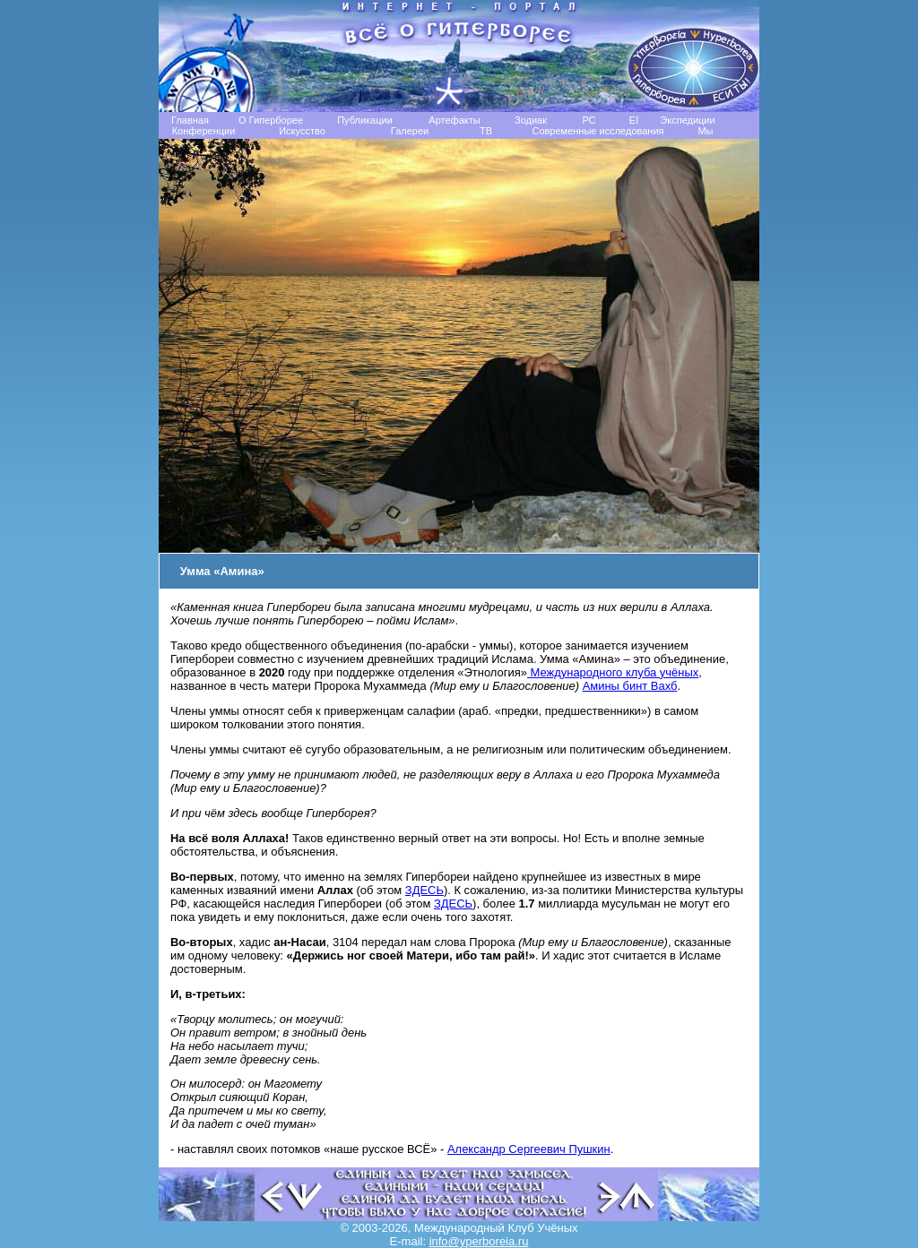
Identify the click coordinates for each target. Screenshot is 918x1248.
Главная (190, 120)
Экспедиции (687, 120)
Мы (705, 130)
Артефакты (454, 120)
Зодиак (531, 120)
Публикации (365, 120)
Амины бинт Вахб (630, 686)
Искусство (302, 130)
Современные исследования (597, 130)
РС (588, 120)
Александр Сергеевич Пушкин (529, 1149)
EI (633, 120)
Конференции (204, 130)
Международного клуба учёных (612, 672)
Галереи (410, 130)
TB (486, 130)
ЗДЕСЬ (424, 890)
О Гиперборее (270, 120)
